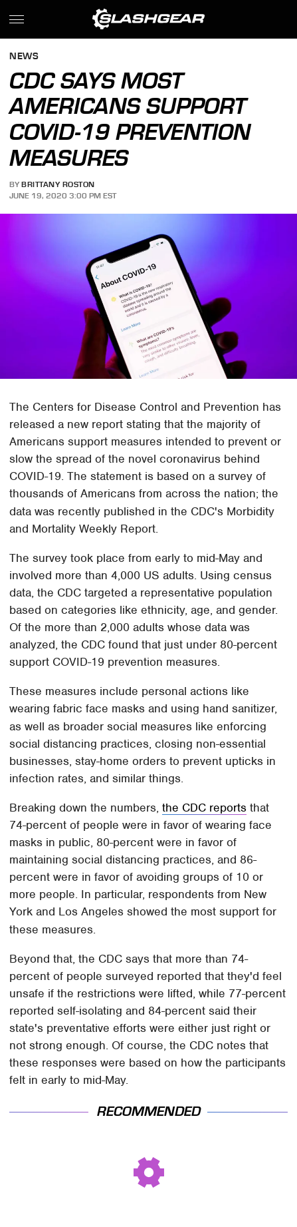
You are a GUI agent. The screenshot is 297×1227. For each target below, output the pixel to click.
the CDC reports (204, 807)
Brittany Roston (58, 184)
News (24, 57)
